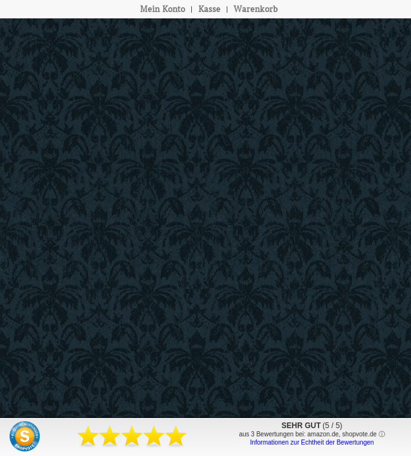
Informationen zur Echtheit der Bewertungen (312, 442)
